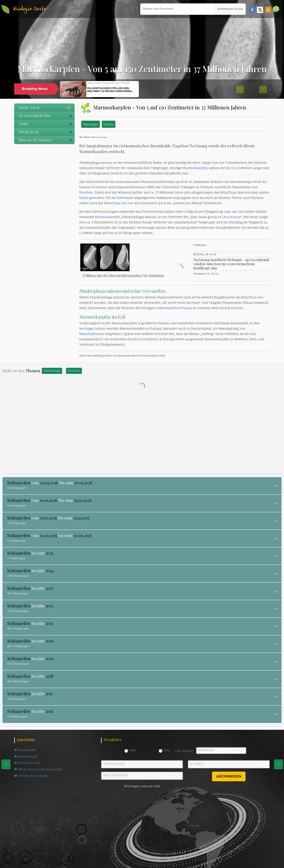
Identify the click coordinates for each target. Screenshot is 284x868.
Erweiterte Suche (230, 9)
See (123, 203)
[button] (276, 9)
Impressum (25, 750)
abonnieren (228, 776)
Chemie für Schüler (31, 776)
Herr (132, 750)
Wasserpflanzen (91, 334)
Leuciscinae (231, 217)
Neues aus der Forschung (46, 140)
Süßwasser (125, 198)
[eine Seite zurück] (5, 764)
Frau (167, 750)
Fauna (187, 308)
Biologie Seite (29, 9)
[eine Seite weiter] (278, 764)
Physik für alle (27, 763)
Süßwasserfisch (168, 308)
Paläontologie (90, 124)
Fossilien (86, 192)
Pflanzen (256, 198)
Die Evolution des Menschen (38, 769)
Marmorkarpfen (195, 168)
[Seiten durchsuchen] (177, 9)
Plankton (134, 339)
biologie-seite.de (44, 107)
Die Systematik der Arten (46, 115)
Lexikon (46, 124)
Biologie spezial (46, 132)
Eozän (84, 198)
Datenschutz (26, 756)
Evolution (109, 124)
